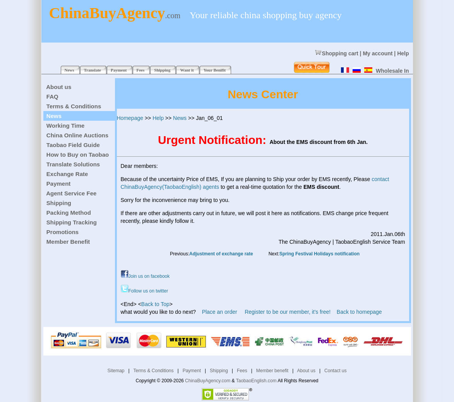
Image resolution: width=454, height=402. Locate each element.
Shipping (219, 370)
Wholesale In (392, 71)
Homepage (130, 118)
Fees (242, 370)
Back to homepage (359, 312)
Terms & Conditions (153, 370)
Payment (192, 370)
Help (403, 53)
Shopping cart (336, 53)
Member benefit (272, 370)
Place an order (219, 312)
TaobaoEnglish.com (256, 380)
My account (377, 53)
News (180, 118)
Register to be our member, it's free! (288, 312)
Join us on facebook (145, 276)
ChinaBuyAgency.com (207, 380)
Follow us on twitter (144, 291)
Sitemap (116, 370)
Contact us (335, 370)
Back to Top (155, 304)
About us (306, 370)
